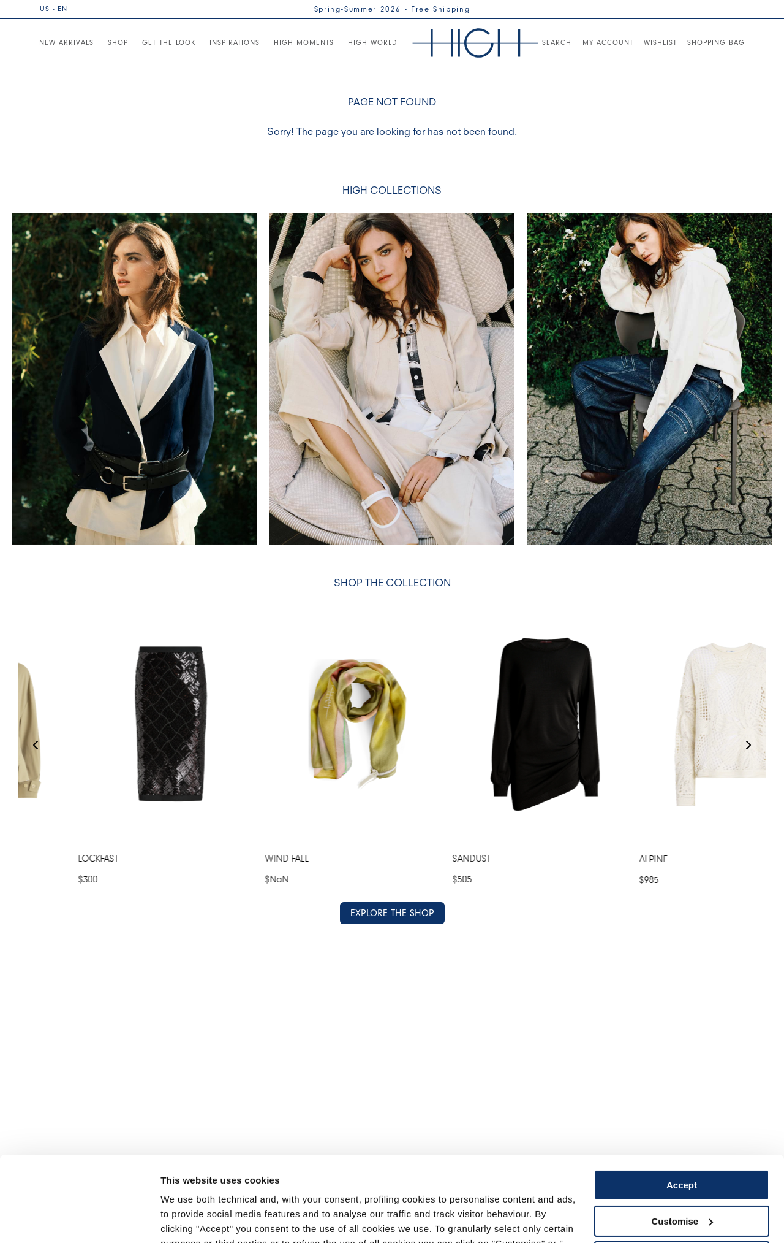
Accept (681, 1112)
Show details (188, 1219)
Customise (682, 1147)
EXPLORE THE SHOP (392, 912)
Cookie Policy (504, 1185)
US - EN (53, 8)
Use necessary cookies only (681, 1184)
